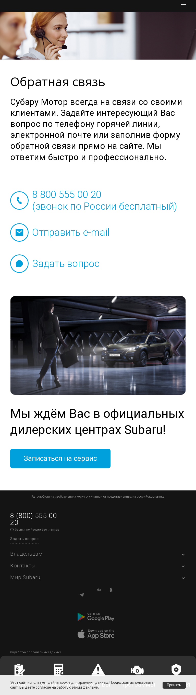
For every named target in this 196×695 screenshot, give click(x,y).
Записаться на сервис (71, 460)
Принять (174, 685)
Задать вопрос (24, 541)
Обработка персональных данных (35, 655)
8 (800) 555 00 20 (33, 522)
